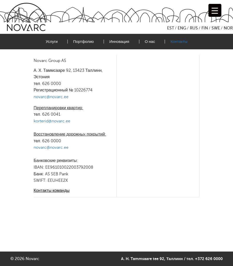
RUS (194, 28)
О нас (150, 42)
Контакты (178, 42)
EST (170, 28)
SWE (216, 28)
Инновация (119, 42)
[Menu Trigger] (214, 10)
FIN (204, 28)
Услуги (52, 42)
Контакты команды (52, 190)
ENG (182, 28)
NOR (228, 28)
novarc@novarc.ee (51, 97)
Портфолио (83, 42)
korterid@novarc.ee (52, 121)
